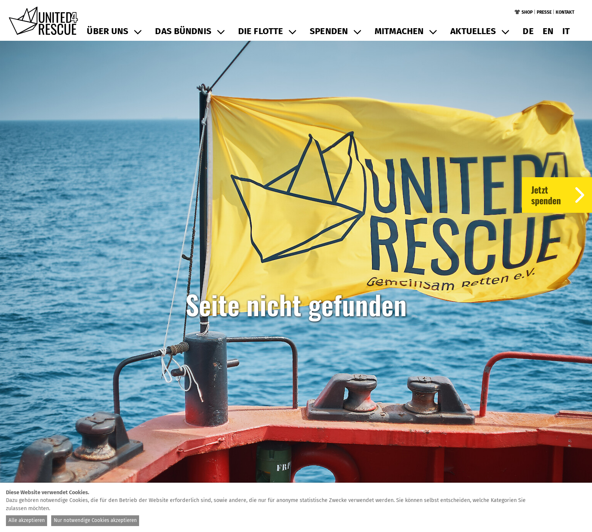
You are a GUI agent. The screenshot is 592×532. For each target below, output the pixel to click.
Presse (544, 12)
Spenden (329, 31)
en (548, 31)
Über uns (107, 31)
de (528, 31)
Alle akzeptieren (27, 520)
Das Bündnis (183, 31)
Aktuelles (473, 31)
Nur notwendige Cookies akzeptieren (95, 520)
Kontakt (565, 12)
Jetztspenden (561, 195)
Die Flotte (260, 31)
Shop (527, 12)
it (566, 31)
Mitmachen (399, 31)
